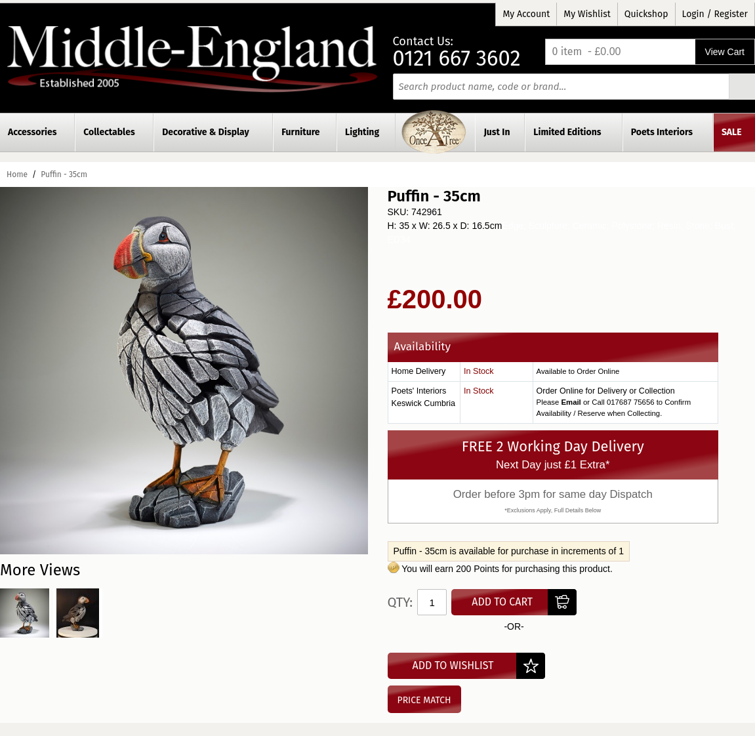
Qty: (400, 602)
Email (571, 402)
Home (17, 174)
